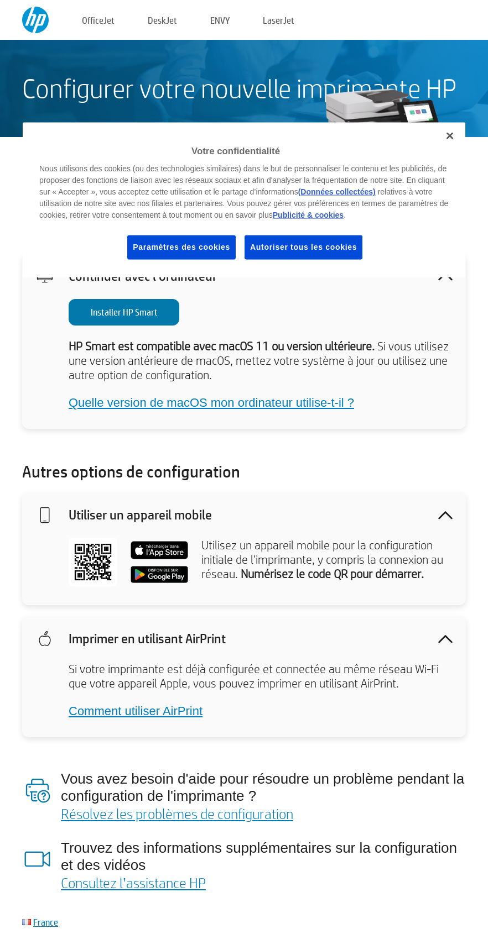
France (45, 922)
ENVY (220, 20)
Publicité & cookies (308, 215)
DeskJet (162, 20)
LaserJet (278, 20)
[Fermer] (450, 135)
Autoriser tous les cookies (303, 247)
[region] (244, 199)
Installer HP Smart (124, 312)
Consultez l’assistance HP (133, 882)
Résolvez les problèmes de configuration (177, 813)
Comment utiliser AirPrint (136, 711)
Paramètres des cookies (181, 247)
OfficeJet (98, 20)
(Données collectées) (337, 191)
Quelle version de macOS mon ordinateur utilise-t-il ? (211, 403)
